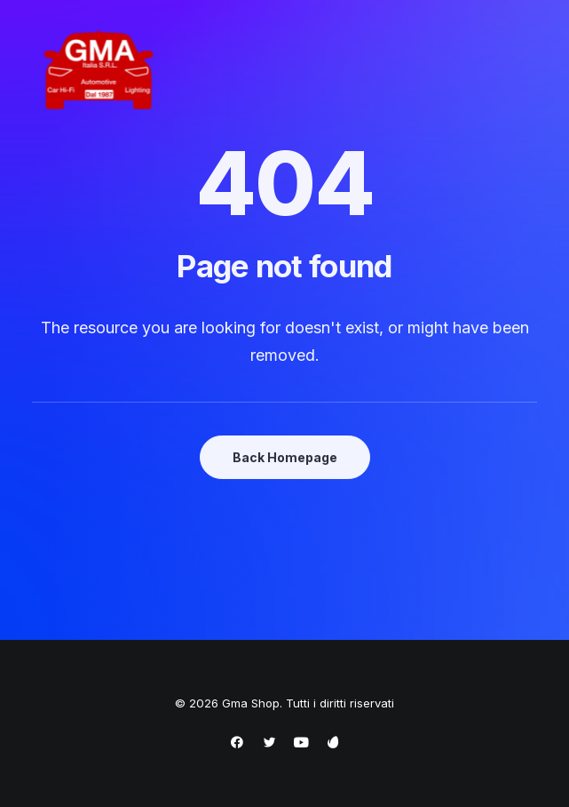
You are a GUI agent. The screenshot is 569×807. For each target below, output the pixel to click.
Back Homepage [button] (285, 457)
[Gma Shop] (98, 70)
